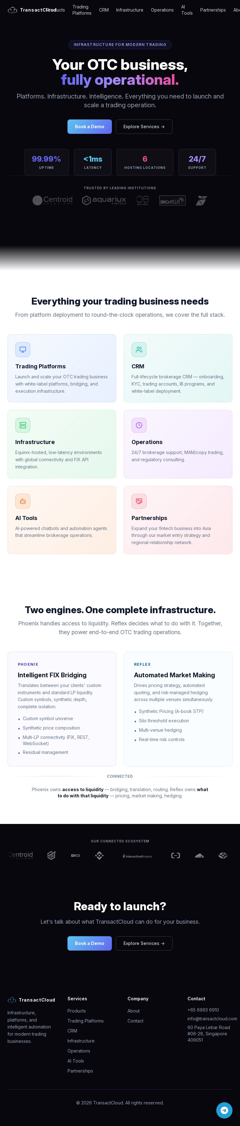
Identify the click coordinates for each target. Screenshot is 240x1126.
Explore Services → (144, 126)
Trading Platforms (82, 10)
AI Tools (187, 10)
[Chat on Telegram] (224, 1110)
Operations (162, 10)
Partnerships (213, 10)
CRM (104, 10)
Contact (135, 1020)
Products (56, 10)
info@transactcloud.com (212, 1018)
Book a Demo (89, 126)
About (134, 1010)
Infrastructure (129, 10)
